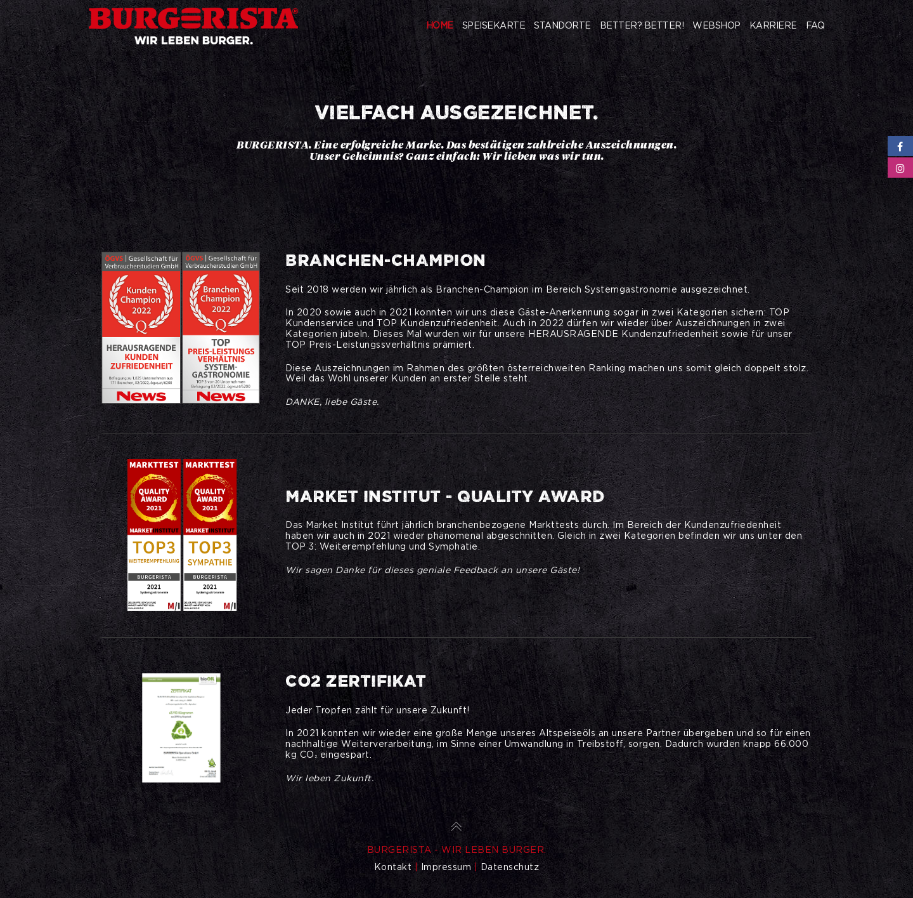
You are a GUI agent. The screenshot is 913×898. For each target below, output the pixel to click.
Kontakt (393, 867)
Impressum (446, 867)
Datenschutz (510, 867)
